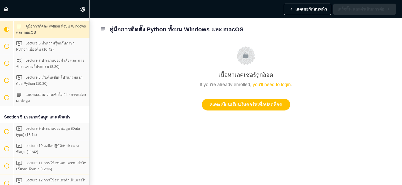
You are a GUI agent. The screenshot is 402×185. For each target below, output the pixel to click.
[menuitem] (83, 9)
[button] (6, 9)
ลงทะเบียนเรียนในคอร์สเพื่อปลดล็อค (246, 104)
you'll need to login (272, 84)
